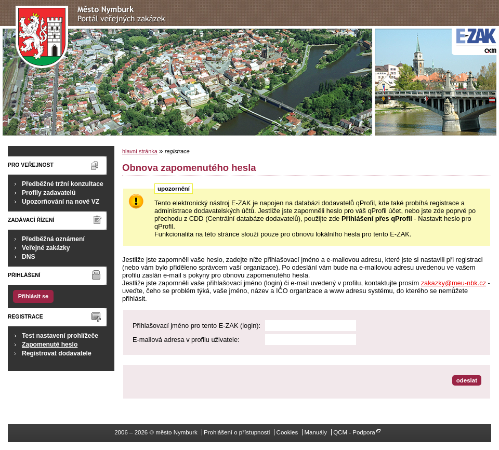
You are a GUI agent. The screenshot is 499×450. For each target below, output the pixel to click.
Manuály (315, 432)
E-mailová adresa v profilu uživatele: (186, 339)
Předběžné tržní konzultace (62, 184)
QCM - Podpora (354, 432)
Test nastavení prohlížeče (60, 335)
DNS (28, 256)
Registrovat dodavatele (56, 353)
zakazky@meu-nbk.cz (453, 283)
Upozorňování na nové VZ (60, 201)
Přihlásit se (33, 296)
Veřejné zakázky (46, 248)
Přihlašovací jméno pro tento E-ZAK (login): (196, 325)
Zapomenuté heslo (49, 344)
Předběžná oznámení (53, 239)
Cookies (287, 432)
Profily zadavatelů (48, 192)
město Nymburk (93, 37)
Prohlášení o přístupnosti (237, 432)
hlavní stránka (139, 151)
